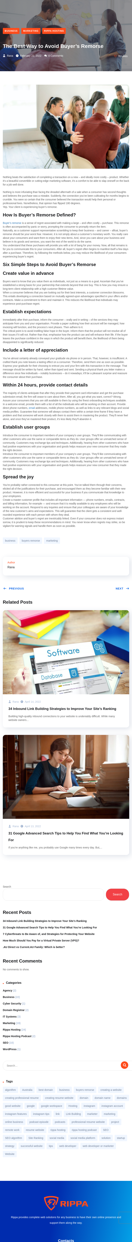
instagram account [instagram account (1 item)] (112, 1105)
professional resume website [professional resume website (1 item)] (88, 1121)
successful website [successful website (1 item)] (32, 1145)
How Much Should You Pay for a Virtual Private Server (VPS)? (41, 940)
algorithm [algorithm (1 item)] (10, 1089)
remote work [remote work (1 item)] (12, 1129)
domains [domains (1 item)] (122, 1097)
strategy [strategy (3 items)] (9, 1145)
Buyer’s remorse (12, 222)
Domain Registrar (14, 1010)
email (32, 407)
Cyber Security (12, 1003)
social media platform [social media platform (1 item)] (82, 1137)
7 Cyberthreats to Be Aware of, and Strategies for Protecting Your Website (49, 934)
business (10, 540)
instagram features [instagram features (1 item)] (16, 1113)
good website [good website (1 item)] (13, 1105)
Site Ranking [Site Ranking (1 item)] (35, 1137)
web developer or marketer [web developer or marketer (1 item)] (98, 1145)
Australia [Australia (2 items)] (27, 1089)
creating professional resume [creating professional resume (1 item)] (22, 1097)
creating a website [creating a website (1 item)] (111, 1089)
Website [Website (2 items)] (9, 1154)
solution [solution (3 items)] (106, 1137)
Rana (8, 55)
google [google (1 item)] (31, 1105)
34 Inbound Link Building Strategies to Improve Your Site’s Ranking (62, 709)
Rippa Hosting (54, 31)
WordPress (10, 1049)
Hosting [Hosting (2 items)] (72, 1105)
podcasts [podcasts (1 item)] (60, 1121)
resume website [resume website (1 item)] (35, 1129)
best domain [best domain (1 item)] (46, 1089)
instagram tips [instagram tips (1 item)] (41, 1113)
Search (7, 886)
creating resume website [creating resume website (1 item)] (59, 1097)
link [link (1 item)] (58, 1113)
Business (11, 31)
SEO (5, 1042)
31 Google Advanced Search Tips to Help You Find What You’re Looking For (65, 836)
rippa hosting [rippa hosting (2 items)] (57, 1129)
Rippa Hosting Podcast (17, 1036)
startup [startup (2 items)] (121, 1137)
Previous (13, 588)
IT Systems (10, 1016)
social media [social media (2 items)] (57, 1137)
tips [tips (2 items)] (51, 1145)
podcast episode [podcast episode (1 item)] (38, 1121)
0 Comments (53, 55)
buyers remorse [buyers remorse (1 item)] (85, 1089)
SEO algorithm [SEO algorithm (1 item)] (13, 1137)
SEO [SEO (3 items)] (106, 1129)
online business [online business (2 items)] (14, 1121)
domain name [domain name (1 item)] (102, 1097)
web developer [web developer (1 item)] (67, 1145)
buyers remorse (31, 540)
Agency (7, 990)
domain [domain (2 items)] (84, 1097)
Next (122, 588)
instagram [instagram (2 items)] (89, 1105)
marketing (52, 540)
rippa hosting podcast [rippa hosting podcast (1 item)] (84, 1129)
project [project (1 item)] (115, 1121)
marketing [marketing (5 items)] (109, 1113)
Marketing (31, 31)
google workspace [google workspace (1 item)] (51, 1105)
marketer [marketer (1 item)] (92, 1113)
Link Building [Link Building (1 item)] (73, 1113)
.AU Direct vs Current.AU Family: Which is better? (34, 947)
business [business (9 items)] (64, 1089)
